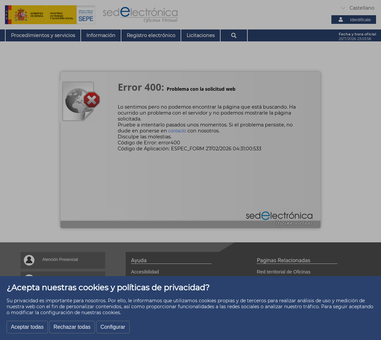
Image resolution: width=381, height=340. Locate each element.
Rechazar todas (72, 327)
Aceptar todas (27, 327)
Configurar (113, 327)
